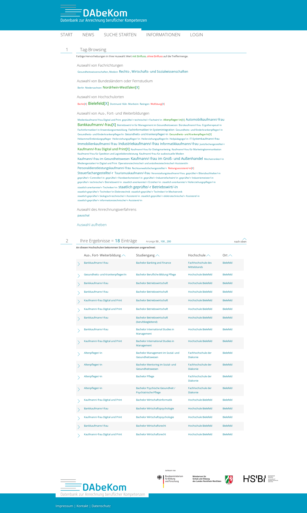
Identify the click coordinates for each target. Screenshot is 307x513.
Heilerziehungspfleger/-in (126, 138)
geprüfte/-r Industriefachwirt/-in (161, 177)
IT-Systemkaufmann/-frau (204, 138)
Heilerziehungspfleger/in (154, 138)
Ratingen (144, 104)
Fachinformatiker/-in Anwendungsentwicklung (102, 129)
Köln (124, 104)
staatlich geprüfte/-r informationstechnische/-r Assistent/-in (110, 200)
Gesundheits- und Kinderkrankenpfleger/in (101, 134)
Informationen (163, 34)
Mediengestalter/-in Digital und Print (97, 163)
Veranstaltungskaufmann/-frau (168, 173)
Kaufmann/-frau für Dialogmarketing (151, 149)
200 (169, 241)
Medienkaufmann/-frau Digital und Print (99, 119)
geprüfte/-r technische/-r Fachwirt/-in (142, 119)
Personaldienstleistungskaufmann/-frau (104, 168)
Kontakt (82, 506)
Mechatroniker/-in (214, 159)
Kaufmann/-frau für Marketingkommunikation (196, 149)
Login (196, 34)
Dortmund (115, 104)
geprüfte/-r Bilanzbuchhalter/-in (203, 173)
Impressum (64, 506)
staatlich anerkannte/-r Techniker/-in (97, 187)
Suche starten (120, 34)
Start (66, 34)
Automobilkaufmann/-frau (205, 119)
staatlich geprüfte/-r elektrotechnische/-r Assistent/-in (170, 196)
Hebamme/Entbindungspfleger (94, 138)
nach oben (240, 241)
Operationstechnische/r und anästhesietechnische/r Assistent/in (153, 163)
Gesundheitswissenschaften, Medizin (98, 71)
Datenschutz (101, 506)
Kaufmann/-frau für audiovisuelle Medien (161, 153)
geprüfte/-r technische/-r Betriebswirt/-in (100, 182)
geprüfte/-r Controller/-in (91, 177)
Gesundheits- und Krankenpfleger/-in (146, 134)
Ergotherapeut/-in (212, 125)
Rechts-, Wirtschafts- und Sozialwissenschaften (153, 71)
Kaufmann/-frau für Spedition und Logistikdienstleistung (108, 153)
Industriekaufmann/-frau (138, 143)
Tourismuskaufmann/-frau (132, 173)
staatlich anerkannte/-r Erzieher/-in (142, 182)
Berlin (81, 87)
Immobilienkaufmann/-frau (97, 144)
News (88, 34)
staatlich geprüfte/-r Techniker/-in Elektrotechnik (104, 191)
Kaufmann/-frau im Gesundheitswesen (104, 159)
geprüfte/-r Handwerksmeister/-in (124, 177)
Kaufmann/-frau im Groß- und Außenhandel (167, 158)
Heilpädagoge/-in (179, 138)
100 (163, 241)
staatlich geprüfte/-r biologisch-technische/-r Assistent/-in (109, 196)
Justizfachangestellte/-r (212, 144)
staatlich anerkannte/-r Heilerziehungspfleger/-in (189, 182)
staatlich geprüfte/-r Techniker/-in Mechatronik (156, 191)
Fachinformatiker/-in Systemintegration (151, 129)
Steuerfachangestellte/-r (95, 173)
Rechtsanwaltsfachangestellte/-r (149, 168)
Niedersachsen (93, 87)
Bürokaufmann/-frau (190, 125)
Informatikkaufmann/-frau (179, 144)
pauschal (83, 215)
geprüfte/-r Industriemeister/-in (196, 177)
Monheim (133, 104)
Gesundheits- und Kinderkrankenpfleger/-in (199, 129)
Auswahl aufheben (92, 224)
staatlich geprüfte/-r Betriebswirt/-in (148, 187)
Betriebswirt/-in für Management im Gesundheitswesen (147, 125)
